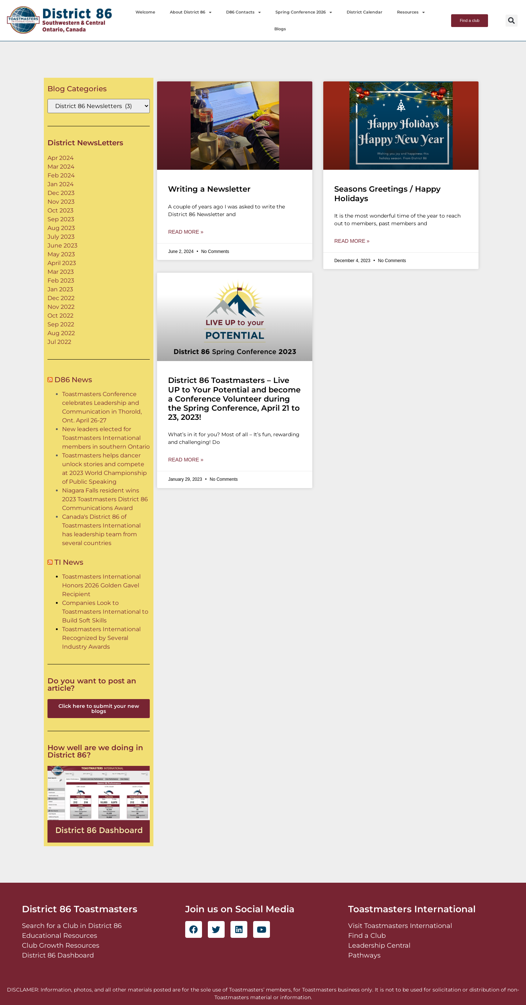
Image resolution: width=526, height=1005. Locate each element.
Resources (411, 12)
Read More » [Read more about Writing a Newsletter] (185, 232)
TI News (68, 562)
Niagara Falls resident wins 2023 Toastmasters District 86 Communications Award (105, 499)
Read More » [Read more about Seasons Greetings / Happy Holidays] (351, 241)
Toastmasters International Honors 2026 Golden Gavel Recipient (101, 585)
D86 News (73, 379)
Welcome (145, 12)
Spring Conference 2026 (303, 12)
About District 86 (190, 12)
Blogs (280, 28)
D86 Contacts (243, 12)
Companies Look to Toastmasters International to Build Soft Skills (105, 611)
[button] (512, 21)
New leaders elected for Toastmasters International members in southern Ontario (106, 438)
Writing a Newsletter (209, 188)
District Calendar (364, 12)
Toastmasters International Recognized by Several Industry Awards (101, 638)
